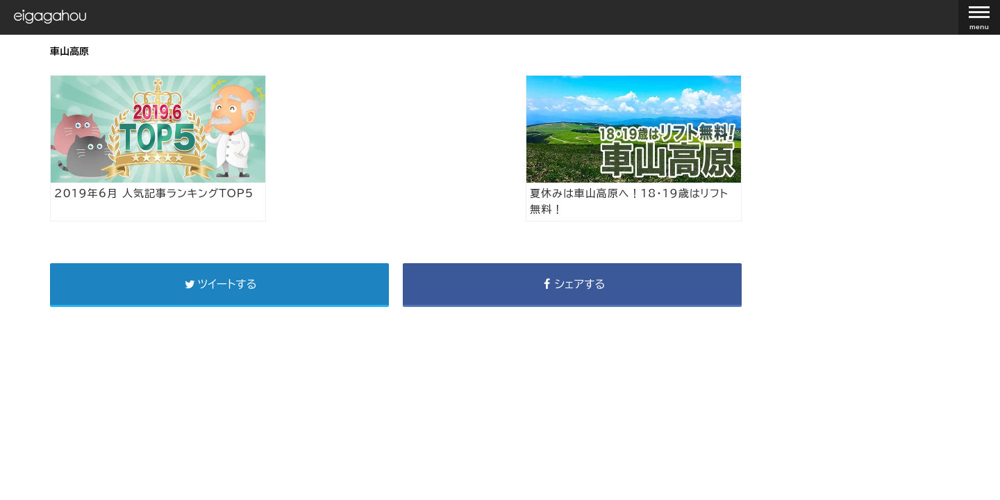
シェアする (572, 284)
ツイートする (219, 284)
